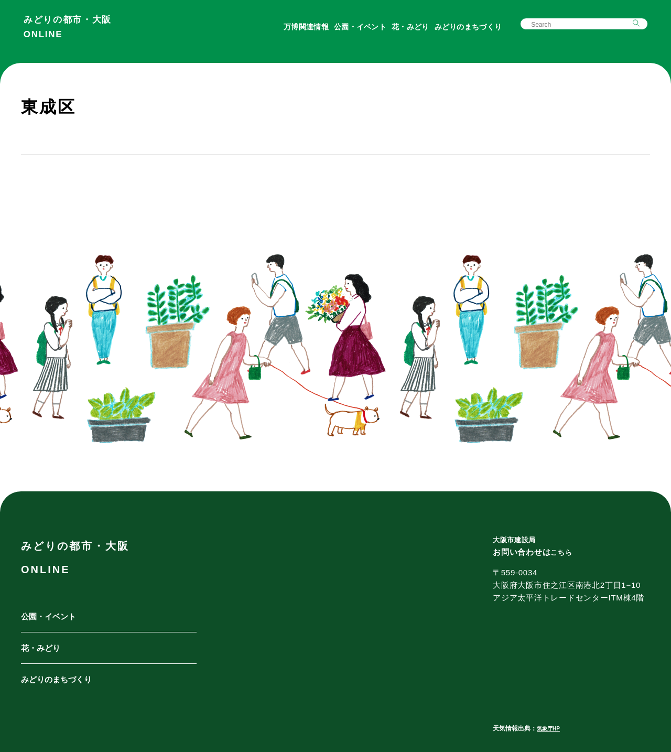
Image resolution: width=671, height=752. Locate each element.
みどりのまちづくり (465, 32)
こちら (562, 551)
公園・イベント (357, 32)
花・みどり (407, 32)
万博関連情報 (303, 32)
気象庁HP (551, 728)
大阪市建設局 (518, 539)
